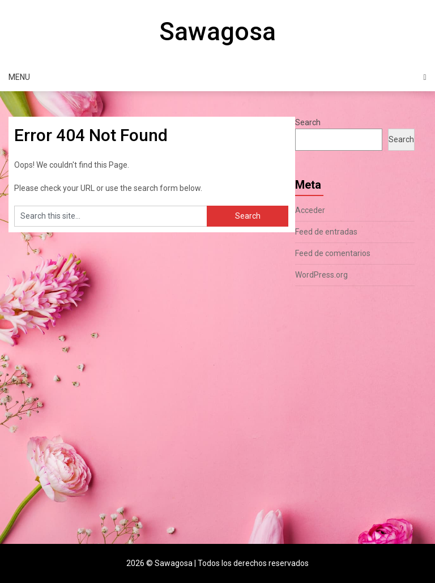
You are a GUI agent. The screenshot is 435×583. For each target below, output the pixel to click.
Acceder (310, 210)
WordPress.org (321, 274)
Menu (19, 77)
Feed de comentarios (332, 253)
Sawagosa (217, 31)
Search (308, 122)
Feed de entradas (326, 231)
